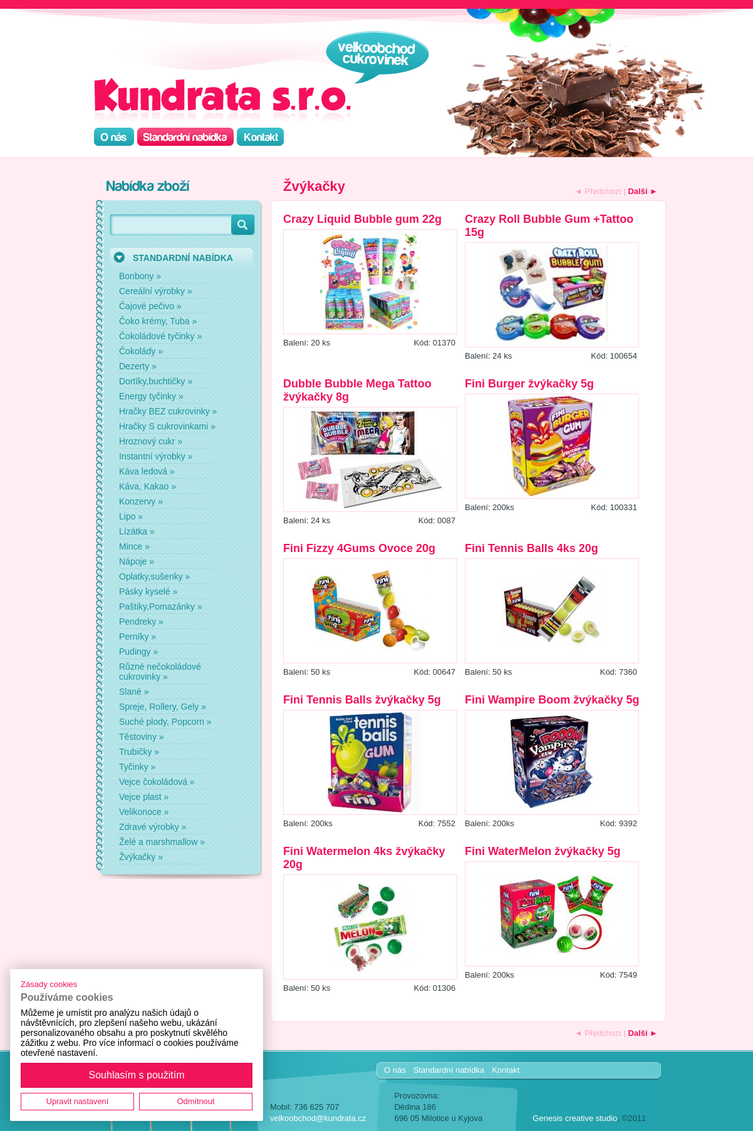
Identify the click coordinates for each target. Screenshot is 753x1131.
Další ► (643, 191)
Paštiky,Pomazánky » (160, 606)
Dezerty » (138, 366)
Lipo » (131, 516)
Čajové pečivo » (150, 306)
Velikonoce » (144, 812)
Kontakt (505, 1070)
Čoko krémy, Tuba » (158, 321)
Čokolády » (141, 351)
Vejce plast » (144, 797)
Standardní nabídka (448, 1070)
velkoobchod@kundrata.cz (318, 1118)
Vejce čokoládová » (157, 782)
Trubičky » (139, 752)
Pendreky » (141, 622)
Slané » (133, 692)
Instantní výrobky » (156, 456)
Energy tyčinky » (151, 396)
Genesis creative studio (574, 1118)
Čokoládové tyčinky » (160, 336)
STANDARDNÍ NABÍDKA (183, 258)
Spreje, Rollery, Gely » (162, 707)
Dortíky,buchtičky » (155, 381)
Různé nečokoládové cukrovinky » (160, 672)
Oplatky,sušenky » (154, 576)
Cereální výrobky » (155, 291)
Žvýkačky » (141, 857)
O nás (395, 1070)
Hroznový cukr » (150, 441)
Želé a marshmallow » (162, 842)
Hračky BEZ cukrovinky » (168, 411)
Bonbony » (140, 276)
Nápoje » (136, 561)
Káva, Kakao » (147, 486)
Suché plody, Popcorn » (165, 722)
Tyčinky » (137, 767)
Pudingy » (138, 652)
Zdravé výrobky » (152, 827)
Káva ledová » (147, 471)
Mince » (134, 546)
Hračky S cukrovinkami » (167, 426)
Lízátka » (137, 531)
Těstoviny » (141, 737)
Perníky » (137, 637)
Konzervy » (141, 501)
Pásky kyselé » (148, 591)
